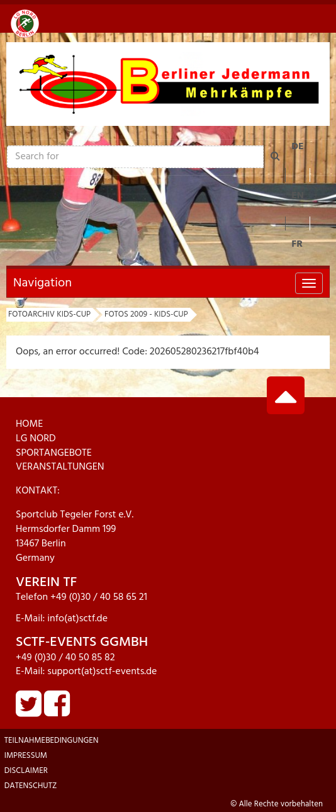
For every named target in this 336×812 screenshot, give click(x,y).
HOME (29, 424)
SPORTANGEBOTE (54, 453)
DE (297, 146)
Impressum (25, 755)
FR (297, 244)
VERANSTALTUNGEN (60, 467)
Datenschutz (30, 785)
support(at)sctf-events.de (102, 671)
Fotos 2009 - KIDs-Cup (146, 314)
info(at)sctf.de (77, 619)
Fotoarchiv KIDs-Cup (49, 314)
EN (297, 196)
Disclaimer (26, 770)
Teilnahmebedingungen (51, 740)
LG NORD (36, 439)
